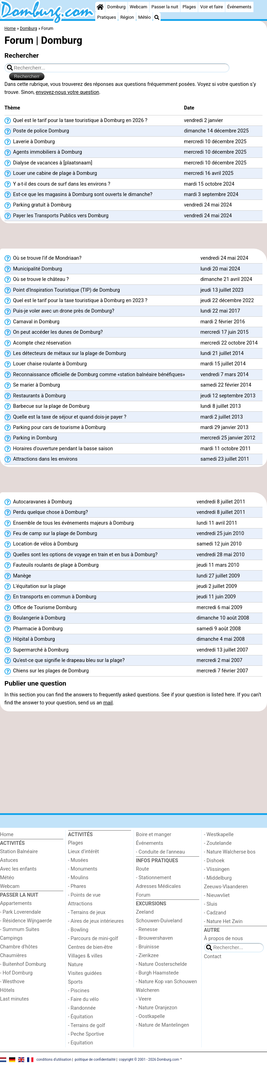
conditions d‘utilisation (54, 1059)
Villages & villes (85, 956)
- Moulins (78, 878)
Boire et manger (153, 835)
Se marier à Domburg (32, 385)
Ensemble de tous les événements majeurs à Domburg (69, 523)
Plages (189, 6)
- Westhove (12, 982)
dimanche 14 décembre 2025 (216, 131)
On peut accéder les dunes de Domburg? (54, 332)
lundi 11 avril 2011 (217, 523)
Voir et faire (211, 6)
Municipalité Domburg (33, 269)
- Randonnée (82, 1008)
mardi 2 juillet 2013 (221, 417)
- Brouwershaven (154, 938)
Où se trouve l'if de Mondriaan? (43, 258)
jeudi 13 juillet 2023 (221, 290)
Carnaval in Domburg (32, 322)
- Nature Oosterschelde (161, 964)
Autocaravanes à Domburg (38, 502)
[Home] (100, 7)
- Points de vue (84, 895)
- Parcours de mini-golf (93, 938)
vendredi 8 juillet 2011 (221, 502)
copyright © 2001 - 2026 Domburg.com (149, 1059)
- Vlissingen (217, 869)
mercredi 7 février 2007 (222, 671)
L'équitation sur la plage (35, 586)
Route (142, 869)
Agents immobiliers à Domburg (43, 152)
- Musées (78, 860)
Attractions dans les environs (41, 459)
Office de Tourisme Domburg (40, 608)
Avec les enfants (18, 869)
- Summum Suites (19, 929)
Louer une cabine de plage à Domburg (51, 173)
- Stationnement (153, 878)
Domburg (116, 6)
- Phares (77, 886)
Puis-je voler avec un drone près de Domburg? (59, 311)
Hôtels (7, 990)
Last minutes (14, 999)
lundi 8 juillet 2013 (220, 406)
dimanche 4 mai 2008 (221, 639)
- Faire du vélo (83, 999)
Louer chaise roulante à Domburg (46, 364)
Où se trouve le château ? (37, 279)
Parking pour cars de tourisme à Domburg (55, 428)
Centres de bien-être (90, 947)
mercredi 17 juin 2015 (224, 332)
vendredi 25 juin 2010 (220, 533)
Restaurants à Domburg (35, 396)
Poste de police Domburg (37, 131)
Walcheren (147, 990)
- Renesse (146, 929)
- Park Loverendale (20, 912)
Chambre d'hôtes (19, 947)
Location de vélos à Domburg (41, 544)
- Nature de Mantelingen (162, 1025)
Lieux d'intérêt (83, 852)
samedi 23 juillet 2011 (224, 459)
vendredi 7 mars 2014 (224, 375)
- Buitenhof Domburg (23, 964)
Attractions (80, 904)
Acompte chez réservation (38, 343)
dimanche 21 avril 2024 (226, 279)
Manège (18, 576)
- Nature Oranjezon (156, 1008)
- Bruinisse (147, 947)
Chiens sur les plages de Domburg (47, 671)
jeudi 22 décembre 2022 (227, 301)
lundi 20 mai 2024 (220, 269)
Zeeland (145, 912)
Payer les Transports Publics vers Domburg (56, 216)
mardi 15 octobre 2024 (209, 184)
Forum (143, 895)
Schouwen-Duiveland (159, 921)
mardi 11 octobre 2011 (225, 449)
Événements (239, 6)
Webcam (138, 6)
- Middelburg (218, 878)
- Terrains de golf (86, 1025)
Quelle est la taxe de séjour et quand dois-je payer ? (66, 417)
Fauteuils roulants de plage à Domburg (52, 565)
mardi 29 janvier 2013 (224, 427)
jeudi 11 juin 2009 (216, 597)
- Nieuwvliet (217, 895)
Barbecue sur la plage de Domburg (47, 406)
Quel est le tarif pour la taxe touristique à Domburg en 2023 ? (76, 301)
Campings (11, 938)
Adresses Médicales (158, 886)
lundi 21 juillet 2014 (221, 353)
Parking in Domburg (31, 438)
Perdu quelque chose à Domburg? (46, 512)
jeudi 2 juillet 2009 (217, 586)
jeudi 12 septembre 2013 (227, 396)
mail (108, 703)
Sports (75, 982)
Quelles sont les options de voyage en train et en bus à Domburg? (81, 555)
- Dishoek (214, 861)
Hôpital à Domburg (30, 639)
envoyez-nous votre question (67, 92)
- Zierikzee (147, 956)
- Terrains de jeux (87, 912)
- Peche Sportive (86, 1034)
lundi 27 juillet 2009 (218, 576)
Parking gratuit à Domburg (38, 205)
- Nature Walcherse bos (230, 852)
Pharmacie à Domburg (34, 629)
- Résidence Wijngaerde (26, 921)
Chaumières (13, 956)
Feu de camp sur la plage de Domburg (51, 534)
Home (7, 835)
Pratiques (106, 17)
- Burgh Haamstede (157, 973)
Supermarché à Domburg (36, 650)
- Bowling (78, 930)
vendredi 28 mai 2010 (221, 555)
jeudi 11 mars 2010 (218, 565)
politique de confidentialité (95, 1059)
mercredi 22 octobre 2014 (229, 343)
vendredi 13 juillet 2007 (222, 650)
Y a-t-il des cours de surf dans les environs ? (57, 184)
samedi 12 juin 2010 (219, 544)
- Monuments (83, 869)
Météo (144, 17)
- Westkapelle (219, 835)
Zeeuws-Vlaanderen (226, 887)
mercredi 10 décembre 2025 (215, 142)
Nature (75, 965)
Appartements (16, 903)
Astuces (9, 860)
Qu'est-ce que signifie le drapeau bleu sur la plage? (65, 660)
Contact (212, 957)
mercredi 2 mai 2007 (220, 660)
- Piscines (79, 991)
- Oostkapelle (150, 1016)
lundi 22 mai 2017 (220, 311)
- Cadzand (215, 913)
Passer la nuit (165, 6)
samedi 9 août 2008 (219, 629)
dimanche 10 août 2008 (223, 618)
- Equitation (80, 1043)
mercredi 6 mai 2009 (220, 608)
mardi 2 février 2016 (222, 322)
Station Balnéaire (19, 852)
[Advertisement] (133, 236)
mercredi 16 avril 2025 (208, 173)
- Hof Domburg (16, 973)
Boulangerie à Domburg (35, 618)
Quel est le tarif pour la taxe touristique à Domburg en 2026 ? (76, 121)
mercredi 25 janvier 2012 (227, 438)
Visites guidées (85, 973)
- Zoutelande (218, 843)
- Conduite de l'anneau (160, 852)
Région (127, 17)
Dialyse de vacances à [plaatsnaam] (48, 163)
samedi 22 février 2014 (225, 385)
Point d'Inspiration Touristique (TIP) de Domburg (62, 290)
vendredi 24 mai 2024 (208, 205)
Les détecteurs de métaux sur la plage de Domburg (65, 353)
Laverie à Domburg (30, 142)
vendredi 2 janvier (203, 120)
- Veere (143, 999)
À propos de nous (223, 938)
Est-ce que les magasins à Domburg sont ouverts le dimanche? (79, 195)
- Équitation (80, 1017)
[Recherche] (157, 17)
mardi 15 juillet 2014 (222, 364)
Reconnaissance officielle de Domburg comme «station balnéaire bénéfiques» (95, 375)
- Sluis (210, 904)
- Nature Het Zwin (223, 921)
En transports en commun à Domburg (50, 597)
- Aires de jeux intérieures (96, 921)
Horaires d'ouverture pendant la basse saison (59, 449)
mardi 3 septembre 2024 (211, 194)
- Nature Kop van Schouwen (166, 982)
